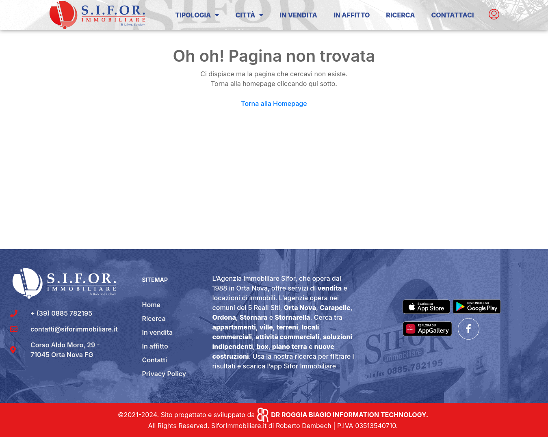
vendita (330, 288)
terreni (287, 327)
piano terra (289, 346)
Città (249, 15)
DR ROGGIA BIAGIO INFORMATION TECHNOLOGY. (349, 415)
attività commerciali (287, 337)
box (263, 346)
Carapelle (335, 308)
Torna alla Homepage (274, 103)
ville (266, 327)
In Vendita (298, 15)
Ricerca (400, 15)
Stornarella (292, 317)
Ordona (224, 317)
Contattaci (452, 15)
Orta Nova (300, 308)
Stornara (254, 317)
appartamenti (234, 327)
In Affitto (352, 15)
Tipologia (197, 15)
